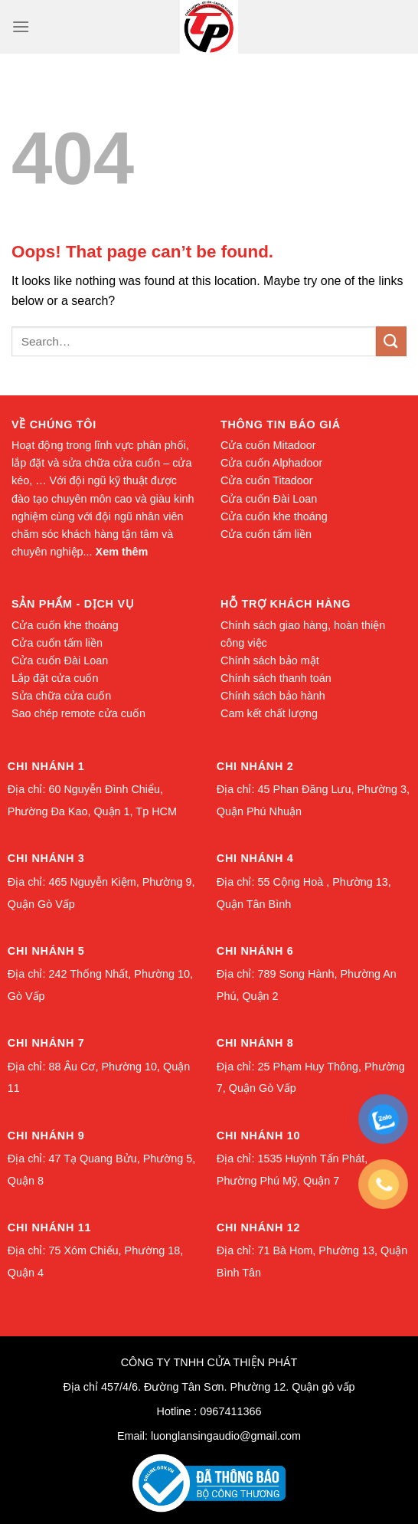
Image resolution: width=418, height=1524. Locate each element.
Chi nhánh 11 (49, 1227)
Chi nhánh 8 (255, 1043)
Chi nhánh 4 (255, 858)
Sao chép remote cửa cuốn (78, 713)
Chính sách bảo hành (272, 696)
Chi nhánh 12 (258, 1227)
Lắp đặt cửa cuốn (54, 678)
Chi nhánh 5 (46, 951)
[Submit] (391, 341)
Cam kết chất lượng (269, 713)
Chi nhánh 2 (255, 766)
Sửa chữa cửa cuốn (61, 696)
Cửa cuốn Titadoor (266, 480)
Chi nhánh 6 (255, 951)
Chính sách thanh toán (275, 678)
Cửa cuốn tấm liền (266, 534)
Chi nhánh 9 (46, 1135)
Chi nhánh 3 (46, 858)
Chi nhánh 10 (258, 1135)
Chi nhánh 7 (46, 1043)
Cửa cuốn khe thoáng (274, 516)
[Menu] (20, 26)
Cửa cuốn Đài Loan (268, 499)
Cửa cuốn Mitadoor (268, 445)
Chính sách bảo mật (269, 660)
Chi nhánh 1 (46, 766)
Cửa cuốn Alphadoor (271, 463)
